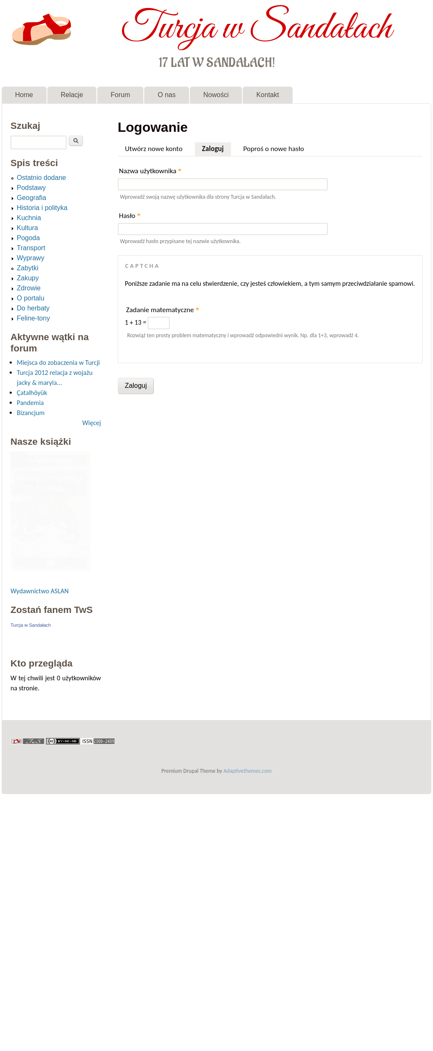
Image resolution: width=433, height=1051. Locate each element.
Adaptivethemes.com (247, 770)
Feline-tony (33, 318)
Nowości (215, 94)
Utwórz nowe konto (153, 148)
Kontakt (267, 94)
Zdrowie (29, 288)
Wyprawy (30, 257)
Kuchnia (29, 217)
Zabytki (28, 268)
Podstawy (31, 187)
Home (24, 94)
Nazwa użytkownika (150, 171)
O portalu (30, 298)
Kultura (27, 227)
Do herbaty (33, 308)
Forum (120, 94)
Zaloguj (216, 147)
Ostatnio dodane (41, 177)
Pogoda (28, 237)
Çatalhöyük (32, 393)
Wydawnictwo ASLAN (39, 591)
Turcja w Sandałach (256, 28)
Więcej (91, 423)
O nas (167, 94)
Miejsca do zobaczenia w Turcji (58, 363)
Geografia (31, 197)
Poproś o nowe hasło (273, 148)
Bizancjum (30, 413)
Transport (31, 247)
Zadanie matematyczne (162, 309)
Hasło (130, 215)
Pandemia (30, 403)
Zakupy (28, 278)
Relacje (72, 94)
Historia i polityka (42, 207)
